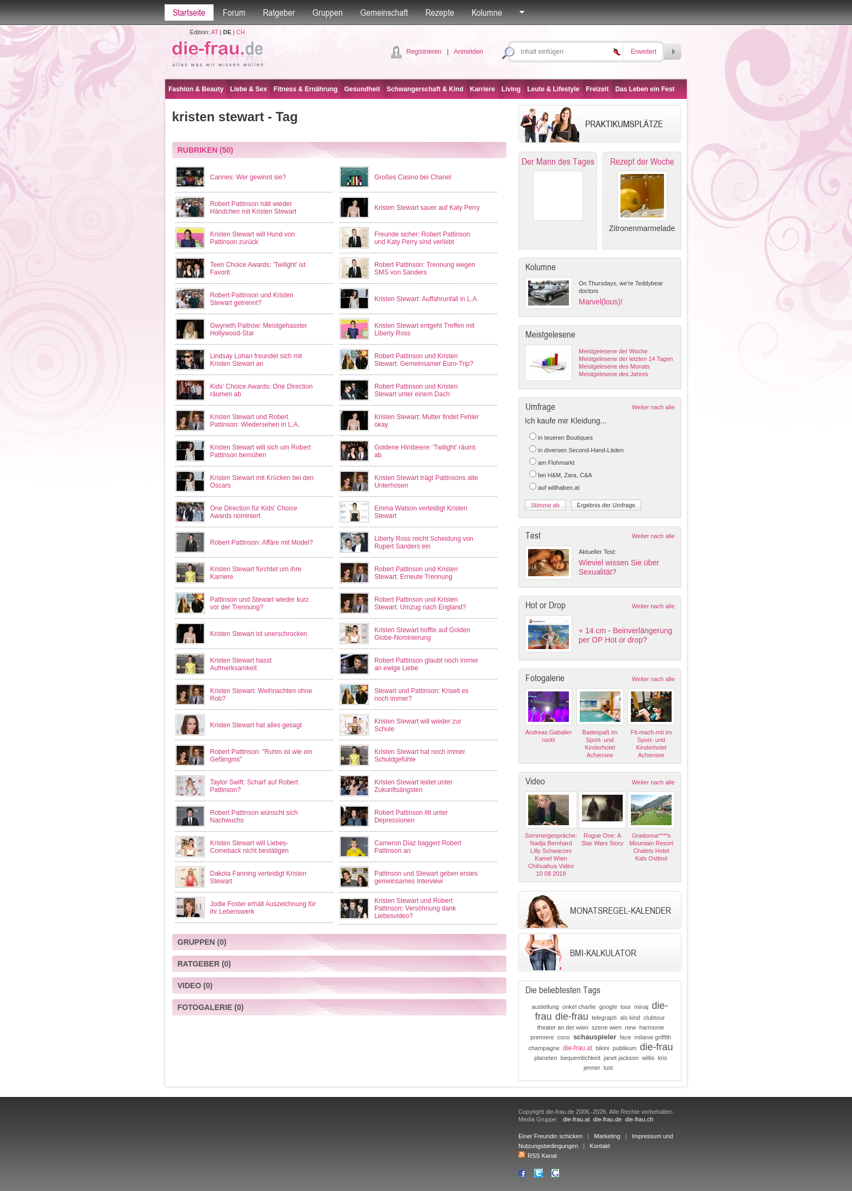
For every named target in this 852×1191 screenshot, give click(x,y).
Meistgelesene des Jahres (613, 374)
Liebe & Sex (248, 89)
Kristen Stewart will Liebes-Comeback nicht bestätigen (249, 847)
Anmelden (468, 51)
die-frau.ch (639, 1119)
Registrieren (424, 51)
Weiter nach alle (653, 407)
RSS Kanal (537, 1155)
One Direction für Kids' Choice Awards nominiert (253, 512)
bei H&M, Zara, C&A (565, 475)
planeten (545, 1058)
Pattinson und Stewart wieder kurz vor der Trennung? (259, 603)
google (608, 1006)
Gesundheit (362, 89)
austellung (545, 1006)
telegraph (604, 1017)
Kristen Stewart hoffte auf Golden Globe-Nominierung (422, 633)
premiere (542, 1037)
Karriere (482, 89)
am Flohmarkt (556, 462)
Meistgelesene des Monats (614, 366)
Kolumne (487, 12)
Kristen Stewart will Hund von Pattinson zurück (252, 238)
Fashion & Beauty (195, 89)
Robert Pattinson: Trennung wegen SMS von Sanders (424, 268)
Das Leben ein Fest (644, 89)
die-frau (571, 1016)
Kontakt (600, 1146)
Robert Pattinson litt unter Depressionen (411, 816)
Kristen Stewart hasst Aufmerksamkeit (241, 664)
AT (214, 32)
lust (608, 1067)
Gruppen (327, 12)
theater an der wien (562, 1027)
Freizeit (597, 89)
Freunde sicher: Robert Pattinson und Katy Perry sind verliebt (422, 238)
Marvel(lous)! (601, 301)
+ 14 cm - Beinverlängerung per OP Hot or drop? (625, 635)
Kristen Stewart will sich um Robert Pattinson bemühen (260, 451)
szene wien (607, 1027)
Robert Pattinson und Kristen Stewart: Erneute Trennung (416, 573)
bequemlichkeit (580, 1058)
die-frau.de (607, 1119)
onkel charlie (579, 1006)
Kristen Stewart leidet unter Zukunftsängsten (413, 786)
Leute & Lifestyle (553, 89)
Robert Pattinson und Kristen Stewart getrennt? (251, 299)
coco (563, 1037)
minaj (641, 1006)
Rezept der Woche (642, 161)
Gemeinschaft (384, 12)
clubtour (654, 1017)
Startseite (189, 12)
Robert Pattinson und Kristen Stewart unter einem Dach (416, 390)
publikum (624, 1048)
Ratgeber (279, 12)
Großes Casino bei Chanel (412, 177)
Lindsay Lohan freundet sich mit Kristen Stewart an (256, 359)
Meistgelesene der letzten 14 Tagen (626, 359)
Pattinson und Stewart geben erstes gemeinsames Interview (426, 877)
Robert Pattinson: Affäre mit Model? (261, 542)
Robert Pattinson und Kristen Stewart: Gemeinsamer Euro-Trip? (423, 359)
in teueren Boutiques (565, 437)
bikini (602, 1048)
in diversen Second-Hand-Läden (581, 450)
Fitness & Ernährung (305, 89)
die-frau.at (577, 1048)
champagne (544, 1048)
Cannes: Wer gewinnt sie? (248, 177)
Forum (234, 12)
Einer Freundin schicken (550, 1136)
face (625, 1037)
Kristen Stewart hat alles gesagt (256, 725)
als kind (630, 1017)
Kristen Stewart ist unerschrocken (259, 634)
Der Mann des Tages (558, 161)
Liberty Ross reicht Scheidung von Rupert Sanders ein (423, 542)
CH (240, 32)
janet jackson (621, 1058)
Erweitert (643, 51)
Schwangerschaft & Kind (424, 89)
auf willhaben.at (558, 487)
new (630, 1027)
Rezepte (439, 12)
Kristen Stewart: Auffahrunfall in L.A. (426, 299)
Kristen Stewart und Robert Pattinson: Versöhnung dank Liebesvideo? (415, 908)
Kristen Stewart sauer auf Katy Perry (427, 207)
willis (648, 1058)
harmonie (651, 1027)
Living (511, 89)
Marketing (607, 1136)
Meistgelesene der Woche (613, 351)
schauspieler (595, 1037)
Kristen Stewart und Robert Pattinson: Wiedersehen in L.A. (255, 420)
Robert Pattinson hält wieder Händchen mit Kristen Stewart (253, 207)
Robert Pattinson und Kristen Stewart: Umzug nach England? (420, 603)
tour (626, 1006)
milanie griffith (652, 1037)
